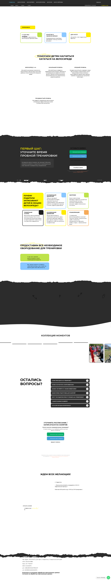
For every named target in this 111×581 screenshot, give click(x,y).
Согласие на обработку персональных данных (37, 574)
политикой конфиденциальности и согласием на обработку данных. (80, 172)
